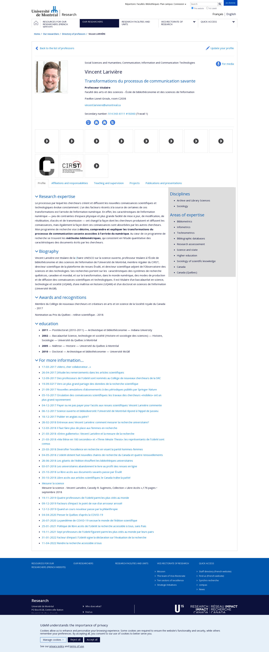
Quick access (206, 563)
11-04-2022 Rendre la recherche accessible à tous (72, 543)
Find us (88, 612)
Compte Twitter (112, 122)
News (202, 589)
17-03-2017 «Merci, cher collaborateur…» (66, 366)
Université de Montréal (45, 11)
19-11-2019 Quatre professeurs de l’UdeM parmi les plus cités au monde (85, 497)
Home (37, 33)
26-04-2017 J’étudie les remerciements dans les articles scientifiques (83, 372)
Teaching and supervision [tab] (109, 183)
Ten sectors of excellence (170, 580)
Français (218, 14)
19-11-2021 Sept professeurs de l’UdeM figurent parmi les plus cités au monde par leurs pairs (98, 531)
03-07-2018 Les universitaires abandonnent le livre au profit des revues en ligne (89, 466)
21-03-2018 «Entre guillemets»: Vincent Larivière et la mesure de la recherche (88, 433)
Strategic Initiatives (167, 584)
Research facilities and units (131, 563)
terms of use (77, 646)
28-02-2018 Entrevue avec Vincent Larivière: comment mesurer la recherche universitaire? (95, 422)
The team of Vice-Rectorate (171, 575)
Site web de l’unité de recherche (96, 122)
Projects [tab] (135, 183)
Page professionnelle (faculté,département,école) (88, 122)
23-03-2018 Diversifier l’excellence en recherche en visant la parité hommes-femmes (92, 449)
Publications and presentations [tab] (163, 183)
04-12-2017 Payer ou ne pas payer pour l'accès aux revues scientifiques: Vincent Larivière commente (102, 405)
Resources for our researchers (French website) (49, 565)
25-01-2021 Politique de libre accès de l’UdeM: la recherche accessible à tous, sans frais (94, 526)
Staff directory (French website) (215, 571)
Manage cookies (53, 639)
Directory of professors (73, 33)
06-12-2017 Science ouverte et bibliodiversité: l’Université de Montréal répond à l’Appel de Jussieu (100, 411)
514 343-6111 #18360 (121, 113)
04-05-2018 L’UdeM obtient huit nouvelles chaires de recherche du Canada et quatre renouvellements (102, 455)
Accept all (92, 639)
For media (228, 63)
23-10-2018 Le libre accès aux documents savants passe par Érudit (82, 472)
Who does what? (93, 606)
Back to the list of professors (57, 48)
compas (203, 584)
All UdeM (211, 8)
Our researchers (51, 33)
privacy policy (56, 646)
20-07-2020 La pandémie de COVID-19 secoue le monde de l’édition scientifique (89, 520)
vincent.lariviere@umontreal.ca (103, 105)
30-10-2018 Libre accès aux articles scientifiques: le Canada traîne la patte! (86, 477)
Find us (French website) (211, 575)
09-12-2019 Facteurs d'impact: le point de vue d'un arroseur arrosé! (82, 503)
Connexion (180, 4)
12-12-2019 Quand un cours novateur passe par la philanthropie (80, 509)
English (231, 14)
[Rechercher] (220, 4)
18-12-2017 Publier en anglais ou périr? (65, 416)
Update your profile (222, 48)
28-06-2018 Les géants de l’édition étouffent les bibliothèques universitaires (87, 460)
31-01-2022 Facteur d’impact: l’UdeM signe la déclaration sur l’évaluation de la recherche (94, 537)
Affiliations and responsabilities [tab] (69, 183)
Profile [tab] (42, 183)
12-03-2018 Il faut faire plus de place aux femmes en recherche (79, 428)
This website (197, 8)
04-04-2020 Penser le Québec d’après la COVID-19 (72, 514)
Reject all (75, 639)
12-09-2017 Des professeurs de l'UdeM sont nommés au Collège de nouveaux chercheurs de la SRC (101, 378)
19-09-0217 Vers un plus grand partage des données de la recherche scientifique (90, 383)
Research (69, 14)
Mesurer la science (53, 483)
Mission (161, 571)
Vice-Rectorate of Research (173, 563)
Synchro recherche (209, 580)
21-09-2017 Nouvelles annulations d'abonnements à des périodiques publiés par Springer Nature (99, 389)
